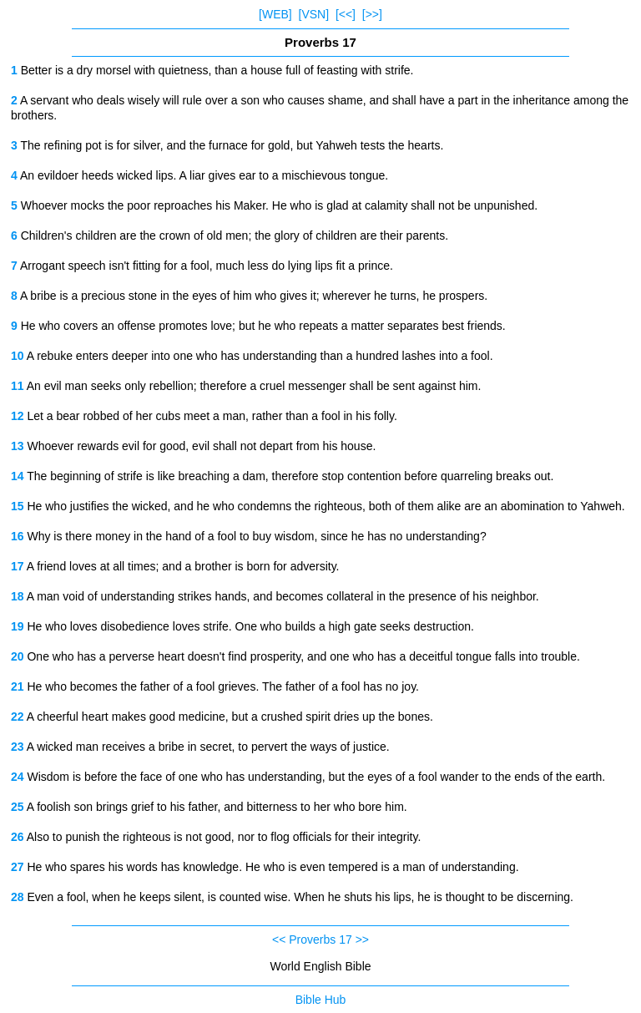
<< (278, 939)
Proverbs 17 (320, 939)
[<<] (346, 14)
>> (362, 939)
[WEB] (275, 14)
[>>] (372, 14)
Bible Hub (320, 999)
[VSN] (314, 14)
